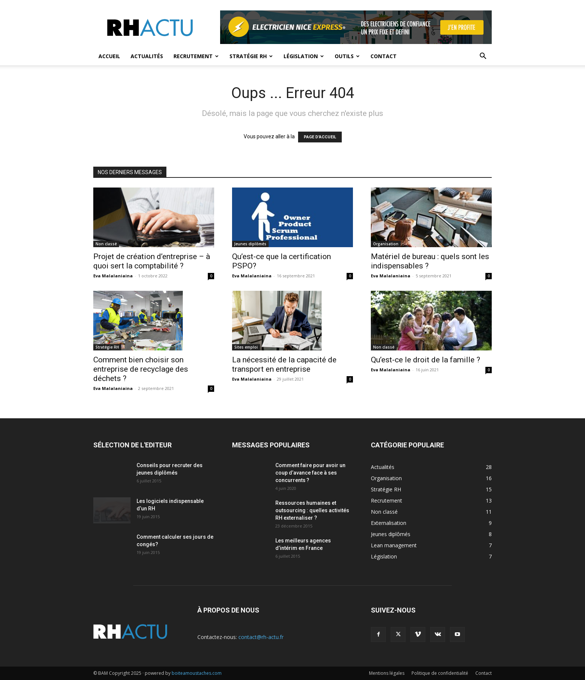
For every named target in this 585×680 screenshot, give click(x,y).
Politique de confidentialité (440, 673)
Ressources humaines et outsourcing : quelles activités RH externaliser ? (312, 510)
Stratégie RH (251, 56)
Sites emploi (246, 347)
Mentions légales (386, 673)
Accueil (109, 56)
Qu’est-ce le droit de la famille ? (425, 359)
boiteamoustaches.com (197, 673)
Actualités (147, 56)
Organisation (385, 243)
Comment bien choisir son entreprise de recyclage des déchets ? (140, 369)
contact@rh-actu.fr (261, 636)
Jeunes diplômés (250, 243)
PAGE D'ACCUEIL (320, 137)
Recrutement (196, 56)
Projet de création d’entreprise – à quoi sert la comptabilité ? (151, 261)
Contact (383, 56)
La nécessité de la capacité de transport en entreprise (284, 364)
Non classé (106, 243)
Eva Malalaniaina (113, 275)
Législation (304, 56)
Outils (347, 56)
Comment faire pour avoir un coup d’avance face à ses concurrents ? (310, 472)
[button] (483, 56)
